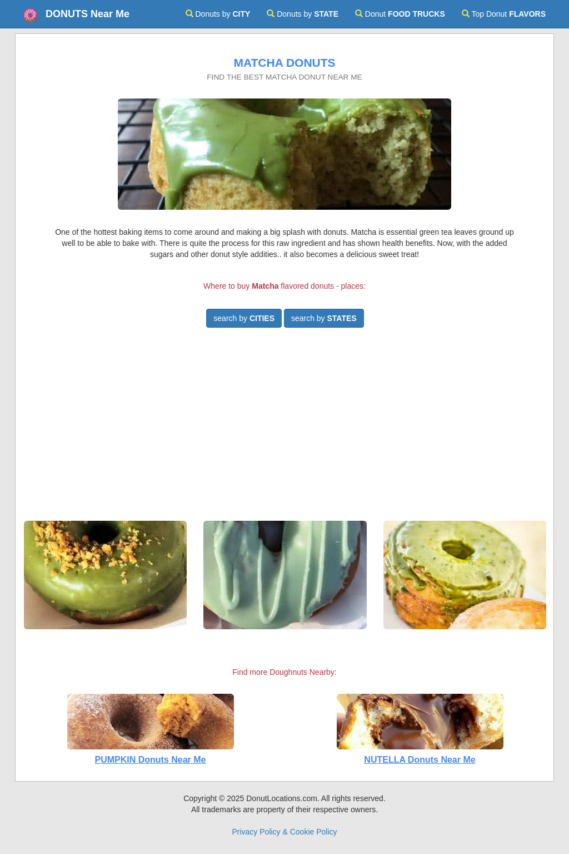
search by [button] (243, 318)
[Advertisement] (284, 429)
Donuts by (218, 13)
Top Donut (504, 13)
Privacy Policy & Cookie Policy (284, 831)
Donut (400, 13)
